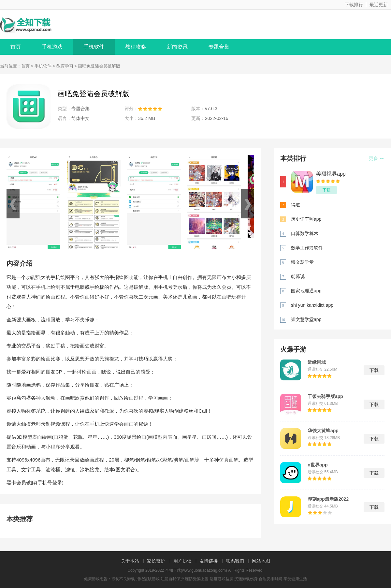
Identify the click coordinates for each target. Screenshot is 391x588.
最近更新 (378, 4)
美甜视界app (331, 174)
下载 (326, 190)
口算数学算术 (304, 233)
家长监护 (156, 561)
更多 (376, 158)
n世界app (317, 464)
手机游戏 (52, 47)
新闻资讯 (177, 47)
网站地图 (261, 561)
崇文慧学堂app (306, 319)
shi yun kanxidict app (312, 305)
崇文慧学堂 (302, 262)
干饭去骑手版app (325, 396)
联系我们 (235, 561)
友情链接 (208, 561)
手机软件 (93, 47)
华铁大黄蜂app (323, 430)
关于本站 (130, 561)
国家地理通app (306, 290)
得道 (295, 204)
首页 (15, 47)
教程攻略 (135, 47)
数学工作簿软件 (307, 247)
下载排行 (354, 4)
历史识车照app (306, 219)
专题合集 (219, 47)
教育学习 (64, 66)
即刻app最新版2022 (328, 499)
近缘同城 (317, 362)
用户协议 (182, 561)
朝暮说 (298, 276)
